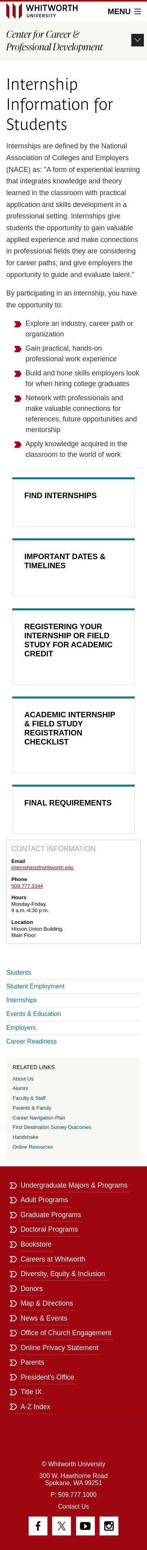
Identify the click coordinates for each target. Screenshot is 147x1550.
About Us (23, 1079)
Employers (21, 1027)
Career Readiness (31, 1041)
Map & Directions (46, 1303)
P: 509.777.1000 (73, 1494)
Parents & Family (32, 1108)
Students (18, 972)
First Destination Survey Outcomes (52, 1127)
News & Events (43, 1318)
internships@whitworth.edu (42, 867)
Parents (32, 1362)
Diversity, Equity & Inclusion (62, 1274)
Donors (31, 1289)
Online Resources (33, 1147)
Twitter (61, 1526)
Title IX (31, 1392)
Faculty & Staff (29, 1098)
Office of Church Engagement (65, 1333)
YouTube (85, 1526)
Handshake (25, 1137)
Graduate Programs (50, 1215)
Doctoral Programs (49, 1229)
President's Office (47, 1377)
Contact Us (73, 1506)
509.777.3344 (27, 886)
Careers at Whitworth (52, 1259)
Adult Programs (44, 1200)
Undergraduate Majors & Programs (73, 1185)
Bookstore (35, 1244)
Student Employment (35, 986)
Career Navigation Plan (39, 1118)
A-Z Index (35, 1407)
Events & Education (33, 1014)
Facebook (38, 1526)
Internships (21, 1000)
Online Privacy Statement (59, 1348)
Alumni (20, 1088)
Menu (124, 11)
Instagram (109, 1526)
